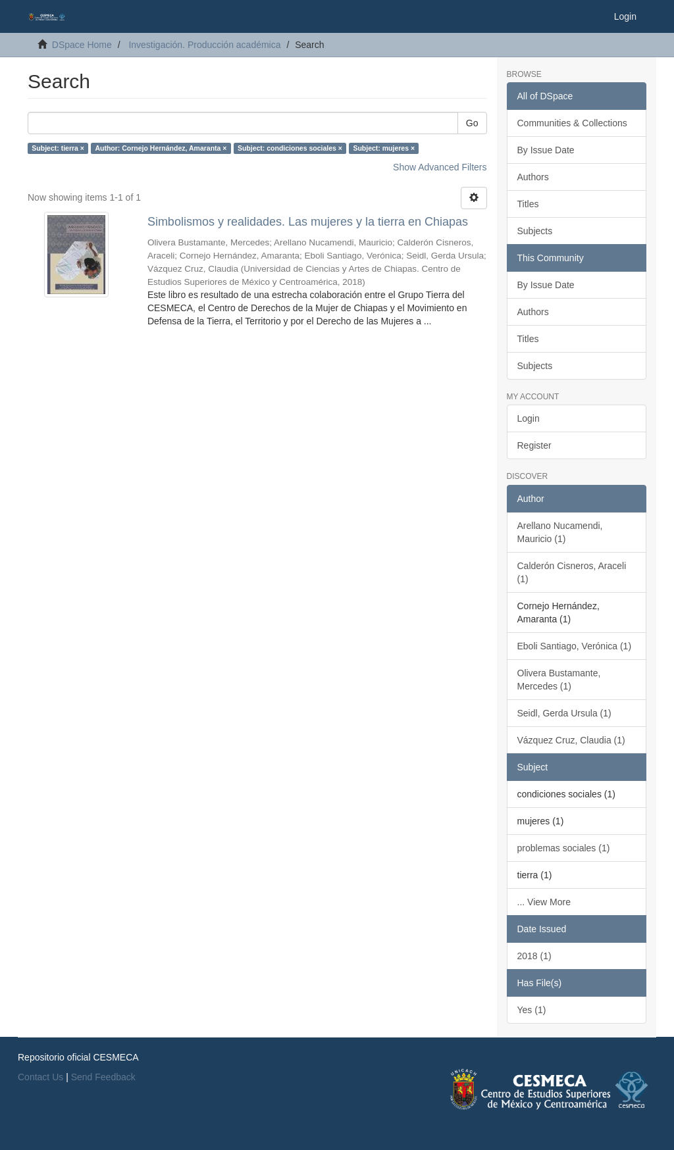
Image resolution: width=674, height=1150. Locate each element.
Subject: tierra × (58, 148)
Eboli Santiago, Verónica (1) (574, 646)
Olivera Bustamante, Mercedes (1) (559, 679)
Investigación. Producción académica (204, 44)
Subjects (535, 231)
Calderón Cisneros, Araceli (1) (572, 572)
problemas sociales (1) (563, 848)
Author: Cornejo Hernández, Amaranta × (160, 148)
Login (528, 418)
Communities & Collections (572, 123)
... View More (544, 902)
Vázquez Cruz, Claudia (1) (571, 740)
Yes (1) (531, 1010)
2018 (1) (534, 956)
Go (472, 123)
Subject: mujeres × (384, 148)
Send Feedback (103, 1077)
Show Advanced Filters (439, 167)
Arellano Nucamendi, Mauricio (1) (560, 532)
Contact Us (40, 1077)
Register (534, 445)
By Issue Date (546, 150)
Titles (528, 204)
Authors (533, 177)
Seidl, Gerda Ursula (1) (564, 713)
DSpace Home (82, 44)
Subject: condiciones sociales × (290, 148)
